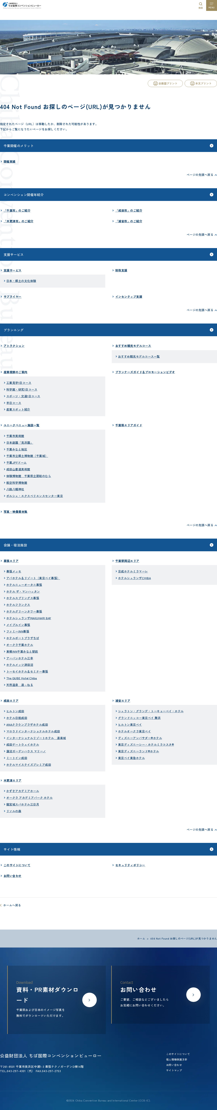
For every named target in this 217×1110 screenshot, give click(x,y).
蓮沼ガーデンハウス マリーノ (26, 751)
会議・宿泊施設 (15, 545)
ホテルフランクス (18, 604)
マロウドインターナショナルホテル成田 (33, 731)
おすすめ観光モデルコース (133, 345)
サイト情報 (12, 849)
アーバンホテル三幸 (19, 658)
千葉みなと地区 (16, 449)
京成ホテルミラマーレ (133, 571)
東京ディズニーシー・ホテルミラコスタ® (146, 744)
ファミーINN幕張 (17, 631)
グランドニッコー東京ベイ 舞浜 (139, 718)
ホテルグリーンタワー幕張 (24, 611)
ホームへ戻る (12, 905)
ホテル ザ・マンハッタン (23, 591)
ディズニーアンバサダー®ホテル (140, 738)
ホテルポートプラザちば (22, 638)
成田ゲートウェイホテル (22, 744)
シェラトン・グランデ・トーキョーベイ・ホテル (151, 711)
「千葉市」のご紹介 (17, 210)
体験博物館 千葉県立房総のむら (28, 476)
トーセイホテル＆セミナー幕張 (27, 671)
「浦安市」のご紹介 (128, 221)
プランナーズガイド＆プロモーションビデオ (145, 372)
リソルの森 (13, 811)
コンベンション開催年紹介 (24, 194)
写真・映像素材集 (15, 511)
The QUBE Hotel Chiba (21, 678)
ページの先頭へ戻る (200, 174)
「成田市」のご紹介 (128, 210)
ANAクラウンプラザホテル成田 (27, 724)
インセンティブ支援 (128, 296)
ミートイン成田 (16, 758)
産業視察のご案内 (15, 372)
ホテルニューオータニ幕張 (24, 584)
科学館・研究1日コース (21, 389)
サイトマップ (174, 1070)
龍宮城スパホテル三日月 (22, 804)
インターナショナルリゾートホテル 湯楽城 (36, 738)
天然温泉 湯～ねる (19, 685)
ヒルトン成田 (15, 711)
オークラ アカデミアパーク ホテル (29, 797)
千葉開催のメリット (19, 145)
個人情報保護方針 (177, 1059)
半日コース (13, 403)
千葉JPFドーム (16, 462)
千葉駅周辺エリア (127, 561)
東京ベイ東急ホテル (131, 758)
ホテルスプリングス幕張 (22, 598)
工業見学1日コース (18, 382)
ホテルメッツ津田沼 (19, 664)
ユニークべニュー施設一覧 (21, 425)
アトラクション (14, 345)
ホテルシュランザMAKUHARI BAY (28, 618)
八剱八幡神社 (15, 489)
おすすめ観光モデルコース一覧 (139, 356)
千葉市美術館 (15, 436)
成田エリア (11, 700)
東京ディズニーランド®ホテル (138, 751)
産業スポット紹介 (18, 409)
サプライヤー (13, 296)
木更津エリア (13, 780)
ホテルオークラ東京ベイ (134, 731)
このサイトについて (17, 865)
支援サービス (14, 254)
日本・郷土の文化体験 (21, 281)
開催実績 (10, 161)
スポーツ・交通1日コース (23, 396)
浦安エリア (122, 700)
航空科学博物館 (16, 482)
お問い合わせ (13, 876)
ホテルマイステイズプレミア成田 (28, 764)
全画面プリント (167, 83)
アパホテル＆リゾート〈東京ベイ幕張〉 (33, 578)
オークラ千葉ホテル (19, 644)
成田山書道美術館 (18, 469)
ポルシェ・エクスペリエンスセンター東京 (34, 496)
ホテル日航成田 (16, 718)
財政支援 (121, 270)
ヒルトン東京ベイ (130, 724)
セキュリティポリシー (130, 865)
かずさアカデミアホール (22, 791)
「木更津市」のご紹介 (18, 221)
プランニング (14, 330)
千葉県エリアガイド (128, 425)
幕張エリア (11, 561)
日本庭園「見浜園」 (19, 442)
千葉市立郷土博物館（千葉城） (27, 456)
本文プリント (203, 83)
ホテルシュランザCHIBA (134, 578)
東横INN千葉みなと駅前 (22, 651)
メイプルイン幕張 (18, 625)
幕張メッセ (13, 571)
